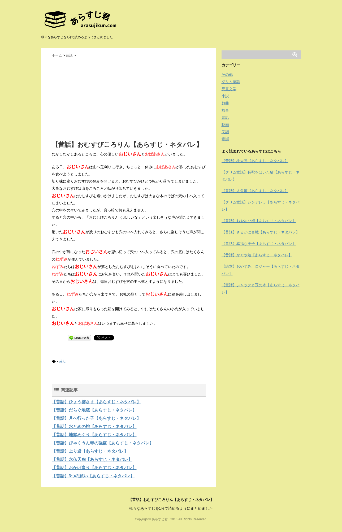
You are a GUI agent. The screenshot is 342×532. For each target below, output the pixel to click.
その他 (227, 74)
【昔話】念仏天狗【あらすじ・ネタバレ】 (92, 459)
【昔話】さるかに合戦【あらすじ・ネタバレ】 (261, 232)
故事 (225, 110)
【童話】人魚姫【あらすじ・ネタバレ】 (255, 191)
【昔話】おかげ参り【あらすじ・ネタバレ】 (94, 467)
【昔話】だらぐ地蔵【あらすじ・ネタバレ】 (94, 410)
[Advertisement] (129, 98)
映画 (225, 125)
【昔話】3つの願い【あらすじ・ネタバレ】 (93, 476)
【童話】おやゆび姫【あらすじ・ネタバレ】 (259, 221)
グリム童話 (231, 82)
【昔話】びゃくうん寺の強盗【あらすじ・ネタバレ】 (103, 443)
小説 (225, 96)
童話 (225, 139)
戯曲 (225, 103)
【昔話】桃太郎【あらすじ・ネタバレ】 (255, 161)
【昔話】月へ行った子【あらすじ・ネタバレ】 (96, 418)
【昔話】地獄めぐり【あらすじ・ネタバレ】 (94, 434)
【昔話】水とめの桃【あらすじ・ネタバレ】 (94, 426)
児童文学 (229, 89)
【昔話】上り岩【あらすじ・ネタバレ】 (90, 451)
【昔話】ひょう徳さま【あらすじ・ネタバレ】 (96, 402)
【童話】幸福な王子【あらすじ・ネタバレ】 (259, 243)
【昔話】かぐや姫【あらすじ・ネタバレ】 (257, 255)
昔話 (62, 361)
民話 (225, 132)
